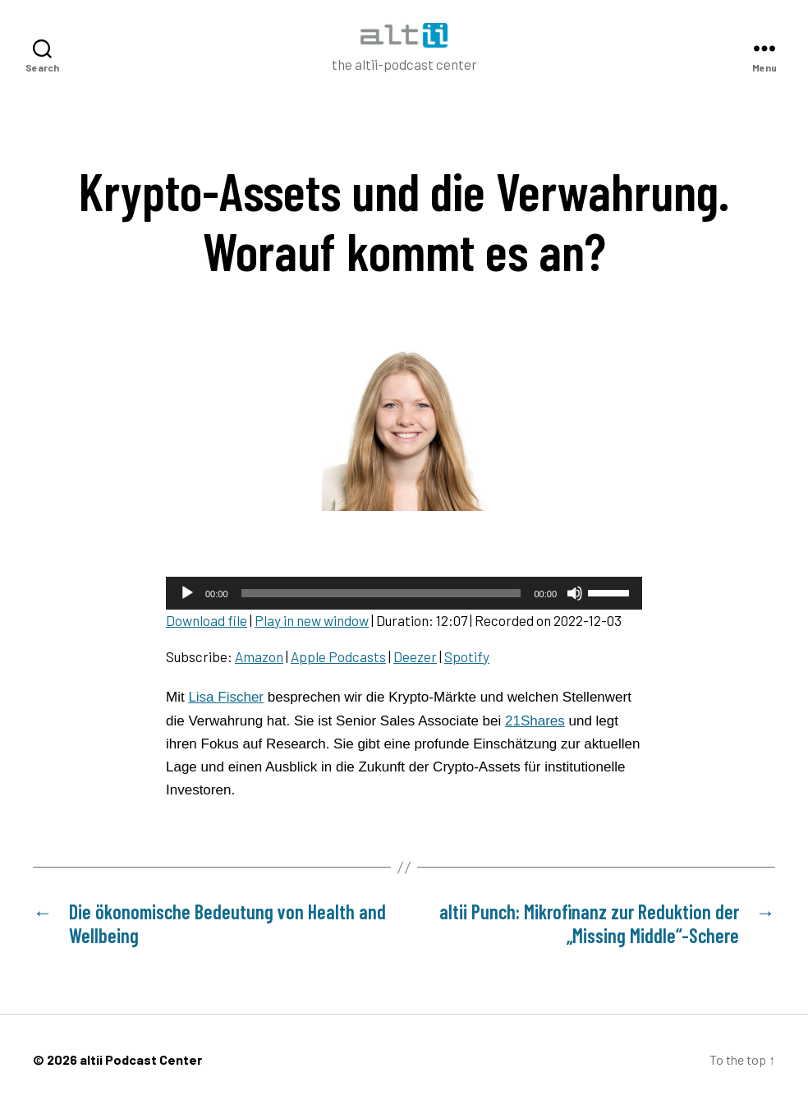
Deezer (415, 656)
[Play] (187, 593)
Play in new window (312, 620)
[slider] (381, 593)
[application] (404, 593)
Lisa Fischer (226, 697)
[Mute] (575, 593)
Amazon (259, 656)
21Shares (535, 721)
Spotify (466, 656)
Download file (206, 620)
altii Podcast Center (141, 1059)
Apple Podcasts (338, 656)
